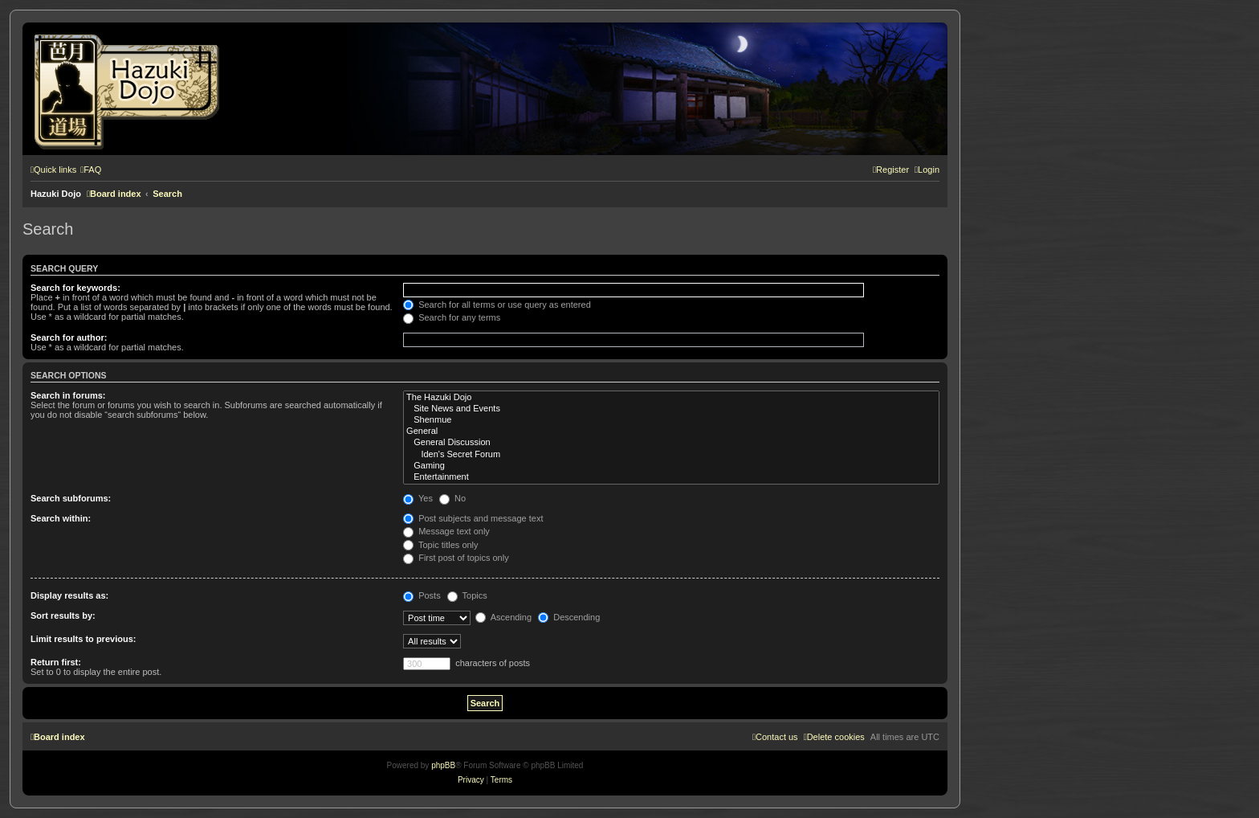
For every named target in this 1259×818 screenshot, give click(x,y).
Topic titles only (440, 545)
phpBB (443, 765)
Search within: (61, 518)
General (671, 431)
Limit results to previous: (83, 639)
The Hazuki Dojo (671, 397)
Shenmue (671, 420)
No (452, 498)
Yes (418, 498)
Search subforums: (71, 498)
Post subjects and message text (473, 518)
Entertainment (671, 477)
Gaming (671, 466)
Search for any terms (451, 317)
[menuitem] (90, 169)
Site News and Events (671, 409)
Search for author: (69, 337)
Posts (422, 595)
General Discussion (671, 442)
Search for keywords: (75, 287)
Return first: (56, 662)
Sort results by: (63, 615)
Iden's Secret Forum (671, 454)
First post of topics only (456, 557)
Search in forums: (68, 395)
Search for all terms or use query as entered (497, 304)
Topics (467, 595)
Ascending (503, 617)
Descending (569, 617)
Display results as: (69, 595)
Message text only (446, 531)
